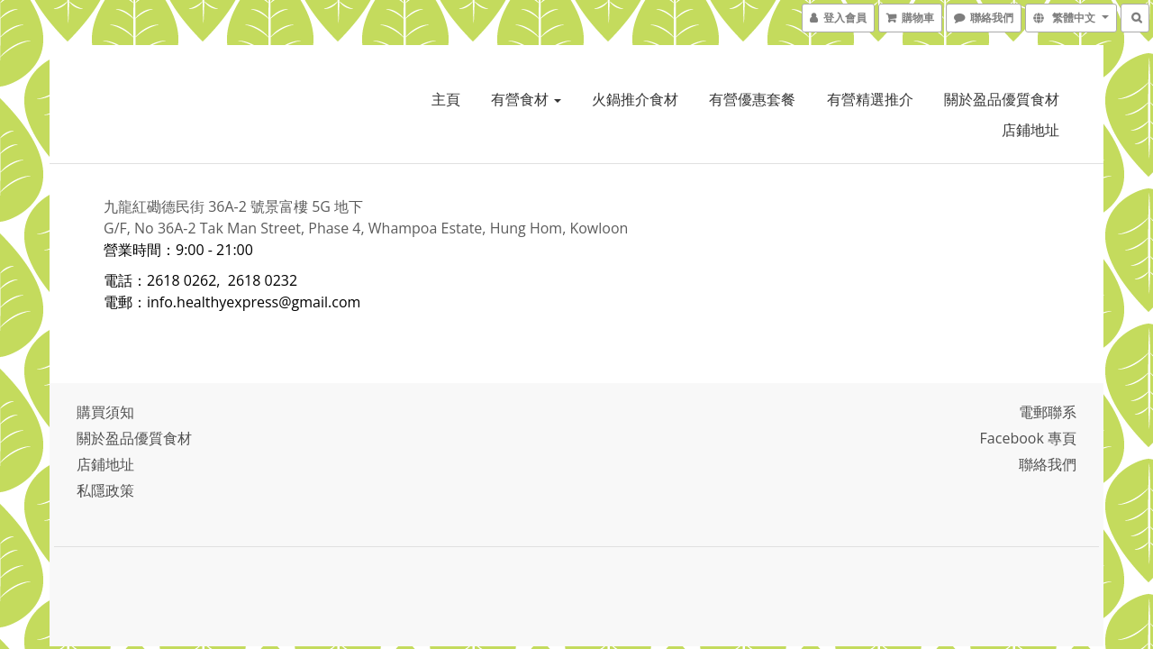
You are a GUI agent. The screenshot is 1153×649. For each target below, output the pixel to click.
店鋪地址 (1030, 130)
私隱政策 (105, 490)
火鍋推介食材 (635, 99)
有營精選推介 (870, 99)
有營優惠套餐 (752, 99)
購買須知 (105, 412)
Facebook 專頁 (1028, 438)
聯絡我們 (1047, 464)
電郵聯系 (1047, 412)
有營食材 (526, 99)
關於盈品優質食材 (1001, 99)
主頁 (445, 99)
